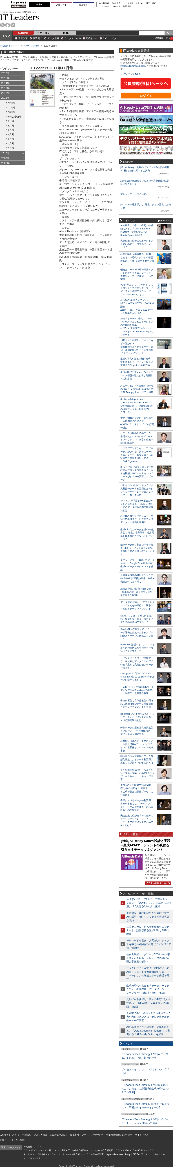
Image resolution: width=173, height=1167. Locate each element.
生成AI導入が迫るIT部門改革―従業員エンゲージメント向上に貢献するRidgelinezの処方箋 (136, 362)
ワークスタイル (72, 38)
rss (12, 25)
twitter (2, 25)
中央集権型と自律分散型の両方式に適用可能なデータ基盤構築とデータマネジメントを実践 (136, 703)
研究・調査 (151, 3)
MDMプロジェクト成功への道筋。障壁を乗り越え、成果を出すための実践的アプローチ (136, 619)
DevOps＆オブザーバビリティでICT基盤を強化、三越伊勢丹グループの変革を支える (137, 676)
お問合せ (4, 1140)
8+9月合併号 (14, 116)
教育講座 (127, 6)
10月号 (11, 112)
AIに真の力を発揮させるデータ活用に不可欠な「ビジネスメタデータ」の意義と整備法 (136, 519)
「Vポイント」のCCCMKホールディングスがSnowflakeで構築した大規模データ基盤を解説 (137, 690)
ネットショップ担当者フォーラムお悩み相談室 (81, 1154)
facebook (7, 25)
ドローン (116, 6)
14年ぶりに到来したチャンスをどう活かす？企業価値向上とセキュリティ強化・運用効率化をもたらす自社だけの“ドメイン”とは (136, 347)
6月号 (11, 125)
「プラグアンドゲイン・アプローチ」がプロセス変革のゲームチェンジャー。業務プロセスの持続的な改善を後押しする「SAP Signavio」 (136, 455)
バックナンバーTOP (30, 46)
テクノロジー (44, 33)
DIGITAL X (138, 1154)
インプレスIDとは (132, 74)
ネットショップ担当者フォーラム (39, 1154)
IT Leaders (19, 17)
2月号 (11, 143)
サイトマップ (141, 1134)
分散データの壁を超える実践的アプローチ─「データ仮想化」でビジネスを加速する (136, 730)
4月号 (11, 134)
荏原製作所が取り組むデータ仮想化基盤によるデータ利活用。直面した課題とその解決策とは (136, 759)
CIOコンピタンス (112, 38)
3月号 (11, 139)
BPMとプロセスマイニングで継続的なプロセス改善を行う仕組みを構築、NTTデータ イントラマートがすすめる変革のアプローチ (137, 473)
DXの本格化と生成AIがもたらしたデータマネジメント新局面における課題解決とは (137, 717)
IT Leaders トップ (8, 46)
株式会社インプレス (33, 1146)
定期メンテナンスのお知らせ (135, 194)
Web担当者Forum (80, 1150)
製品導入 (83, 5)
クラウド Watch (123, 1150)
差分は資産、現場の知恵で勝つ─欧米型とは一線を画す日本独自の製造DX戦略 (136, 591)
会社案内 (74, 1134)
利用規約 (26, 1134)
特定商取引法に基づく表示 (119, 1134)
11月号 (11, 107)
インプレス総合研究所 (102, 1150)
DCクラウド (61, 5)
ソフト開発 (129, 3)
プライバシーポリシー (92, 1134)
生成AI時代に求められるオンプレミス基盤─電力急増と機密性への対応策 (136, 375)
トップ (6, 35)
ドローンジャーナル (155, 1154)
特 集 (66, 33)
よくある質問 (18, 1140)
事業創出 (37, 38)
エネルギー (104, 6)
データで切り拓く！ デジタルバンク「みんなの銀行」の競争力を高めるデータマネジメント (137, 605)
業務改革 (23, 38)
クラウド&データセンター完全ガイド (41, 1150)
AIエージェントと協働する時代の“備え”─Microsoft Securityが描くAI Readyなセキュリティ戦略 (137, 389)
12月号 (11, 103)
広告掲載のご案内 (58, 1134)
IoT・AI (139, 3)
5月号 (11, 130)
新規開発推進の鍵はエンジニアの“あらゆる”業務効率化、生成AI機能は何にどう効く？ (137, 578)
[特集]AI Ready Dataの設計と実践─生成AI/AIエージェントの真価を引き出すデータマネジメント (145, 845)
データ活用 (53, 38)
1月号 (11, 148)
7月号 (11, 121)
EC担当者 (116, 3)
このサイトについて (9, 1134)
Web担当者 (104, 3)
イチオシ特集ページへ (157, 883)
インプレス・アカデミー (35, 1158)
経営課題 (23, 33)
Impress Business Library (133, 66)
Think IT (66, 1150)
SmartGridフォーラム (143, 1150)
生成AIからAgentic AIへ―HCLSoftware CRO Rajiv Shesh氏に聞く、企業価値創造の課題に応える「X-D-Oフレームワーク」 (136, 406)
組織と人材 (92, 38)
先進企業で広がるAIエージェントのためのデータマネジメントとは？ (136, 244)
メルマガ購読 (40, 1134)
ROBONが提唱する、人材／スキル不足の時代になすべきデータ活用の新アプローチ (137, 647)
